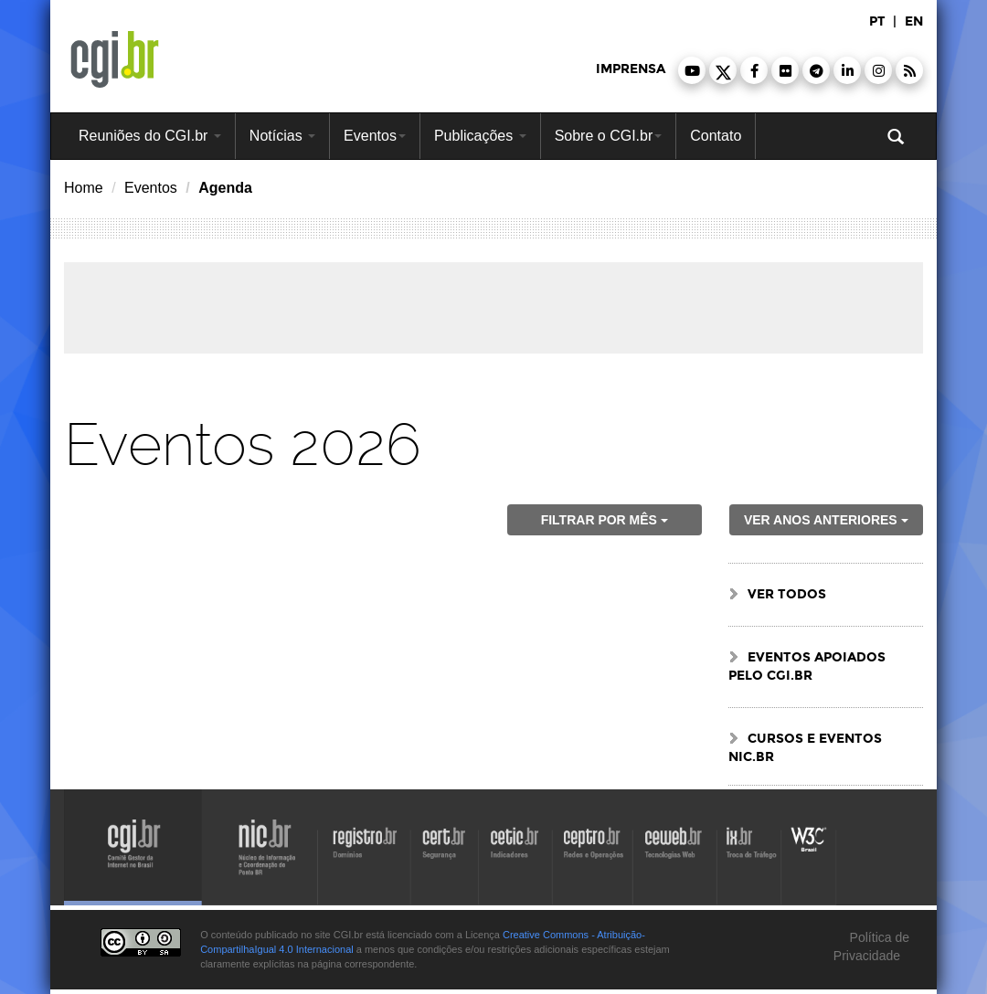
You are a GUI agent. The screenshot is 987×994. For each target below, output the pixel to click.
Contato (715, 135)
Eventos (375, 135)
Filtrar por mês (604, 520)
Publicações (480, 135)
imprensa (630, 69)
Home (83, 188)
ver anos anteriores (826, 520)
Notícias (282, 135)
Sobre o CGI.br (609, 135)
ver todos (787, 594)
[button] (692, 70)
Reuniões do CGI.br (150, 135)
